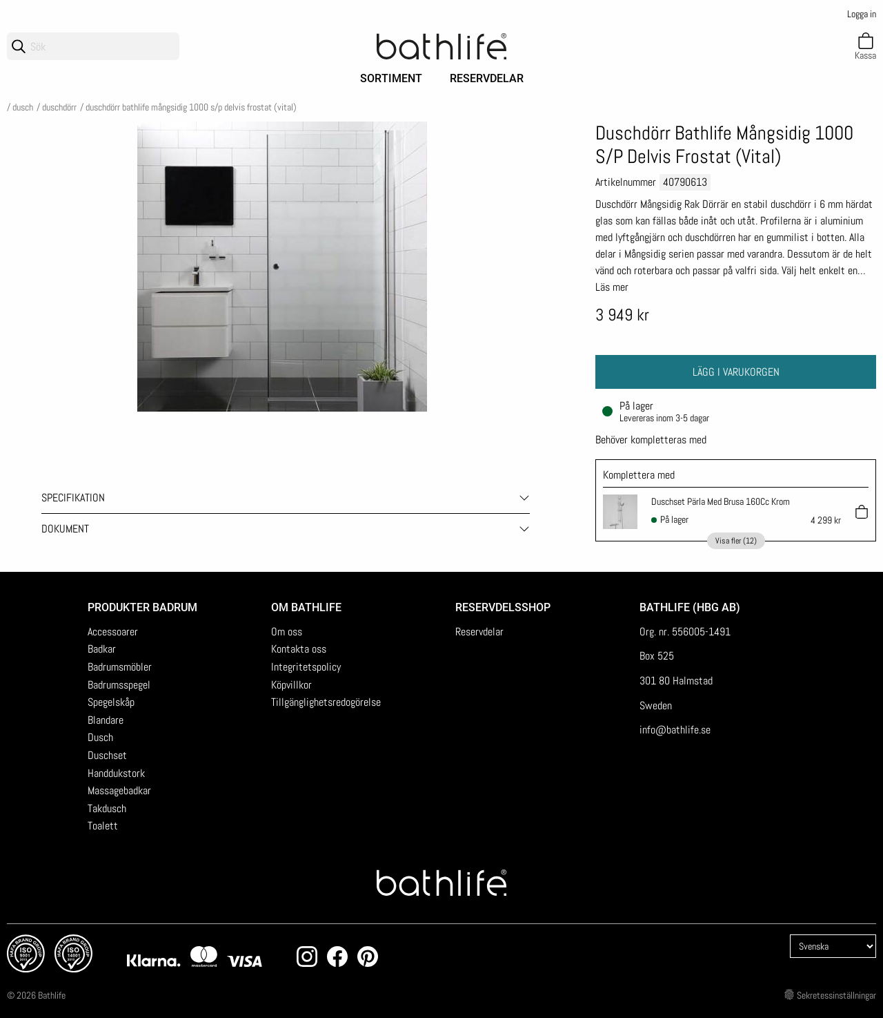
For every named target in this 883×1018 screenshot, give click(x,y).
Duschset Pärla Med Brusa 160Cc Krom (720, 501)
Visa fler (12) (736, 540)
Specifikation (73, 497)
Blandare (105, 720)
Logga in (861, 14)
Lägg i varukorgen (736, 372)
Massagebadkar (119, 790)
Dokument (65, 528)
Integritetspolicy (306, 667)
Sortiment (391, 78)
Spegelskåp (111, 702)
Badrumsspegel (119, 685)
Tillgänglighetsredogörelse (326, 702)
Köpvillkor (291, 685)
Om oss (286, 631)
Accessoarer (113, 631)
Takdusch (107, 808)
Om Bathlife (306, 607)
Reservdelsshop (502, 607)
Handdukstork (116, 773)
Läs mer (611, 287)
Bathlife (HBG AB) (691, 607)
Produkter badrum (142, 607)
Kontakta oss (298, 649)
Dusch (22, 107)
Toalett (103, 825)
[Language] (833, 946)
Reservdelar (487, 78)
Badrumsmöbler (120, 667)
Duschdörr (59, 107)
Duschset (107, 755)
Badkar (102, 649)
